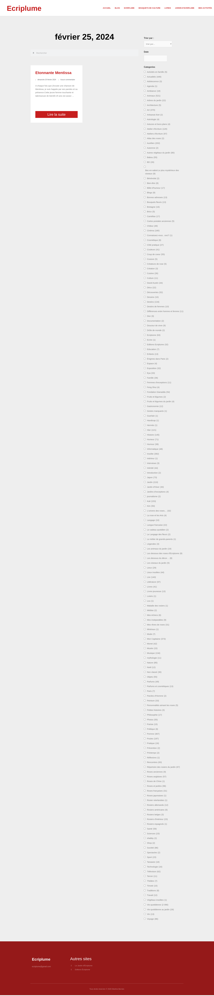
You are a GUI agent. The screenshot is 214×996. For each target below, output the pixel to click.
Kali (151, 502)
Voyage (152, 919)
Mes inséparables (156, 620)
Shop (151, 843)
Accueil (107, 8)
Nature (152, 663)
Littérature (153, 582)
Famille (152, 378)
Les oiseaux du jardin (158, 563)
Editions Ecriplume (157, 345)
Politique (152, 729)
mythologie (154, 658)
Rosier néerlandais (157, 801)
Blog (117, 8)
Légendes (153, 544)
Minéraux (153, 630)
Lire (151, 577)
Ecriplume (27, 8)
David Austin (155, 283)
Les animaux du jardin (159, 549)
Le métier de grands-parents (161, 540)
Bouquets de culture (149, 8)
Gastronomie (155, 407)
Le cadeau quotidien (158, 530)
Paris (151, 691)
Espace (152, 364)
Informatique (155, 449)
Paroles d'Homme (156, 696)
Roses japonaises (156, 796)
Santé (152, 829)
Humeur (153, 440)
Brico (151, 212)
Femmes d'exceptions (159, 383)
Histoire (153, 435)
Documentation (155, 321)
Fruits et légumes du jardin (160, 402)
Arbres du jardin (156, 101)
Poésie (152, 725)
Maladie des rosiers (157, 606)
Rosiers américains (157, 810)
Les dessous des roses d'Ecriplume (164, 554)
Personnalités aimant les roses (162, 706)
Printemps (153, 753)
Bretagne (153, 207)
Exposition (154, 369)
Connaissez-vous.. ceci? (159, 236)
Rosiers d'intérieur (157, 820)
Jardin (152, 483)
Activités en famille (157, 72)
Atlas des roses (155, 139)
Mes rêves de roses (158, 625)
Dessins (153, 297)
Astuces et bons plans (158, 124)
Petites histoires (156, 710)
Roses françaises (157, 791)
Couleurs (153, 250)
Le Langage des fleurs (158, 535)
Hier (151, 430)
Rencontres (154, 763)
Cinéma (153, 231)
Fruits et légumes (156, 397)
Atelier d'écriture (157, 129)
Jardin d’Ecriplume (184, 8)
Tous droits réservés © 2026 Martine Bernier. (106, 990)
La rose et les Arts (157, 516)
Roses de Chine (156, 782)
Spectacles (153, 853)
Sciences (153, 834)
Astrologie (153, 120)
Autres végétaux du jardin (161, 153)
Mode (151, 634)
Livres (167, 8)
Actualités (154, 77)
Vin (150, 914)
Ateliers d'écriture (157, 134)
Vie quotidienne (157, 905)
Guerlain (152, 416)
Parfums (153, 682)
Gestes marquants (157, 411)
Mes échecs (154, 615)
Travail (152, 896)
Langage (153, 521)
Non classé (154, 672)
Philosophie (154, 715)
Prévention (153, 748)
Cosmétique (154, 240)
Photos (152, 720)
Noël (151, 668)
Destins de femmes (158, 307)
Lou (150, 601)
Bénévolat (153, 179)
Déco (151, 288)
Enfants (152, 354)
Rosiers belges (155, 815)
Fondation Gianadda (158, 392)
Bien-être (152, 184)
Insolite (153, 454)
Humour (153, 445)
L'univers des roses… (159, 511)
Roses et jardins (156, 786)
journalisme (154, 497)
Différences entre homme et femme (165, 312)
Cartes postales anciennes (160, 221)
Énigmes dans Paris (157, 359)
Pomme (153, 734)
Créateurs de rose (157, 264)
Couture (152, 259)
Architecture (154, 106)
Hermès (152, 426)
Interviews (153, 464)
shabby (152, 839)
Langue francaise (157, 525)
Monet (152, 644)
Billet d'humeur (156, 188)
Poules (153, 739)
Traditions (153, 891)
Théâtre (152, 881)
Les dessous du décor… (159, 558)
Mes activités (205, 8)
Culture (152, 278)
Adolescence (154, 82)
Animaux (153, 96)
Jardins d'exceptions (158, 492)
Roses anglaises (156, 777)
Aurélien (153, 143)
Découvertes (155, 293)
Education (153, 350)
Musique (153, 653)
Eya (151, 373)
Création (152, 269)
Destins (153, 302)
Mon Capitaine (156, 639)
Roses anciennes (156, 772)
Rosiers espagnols (157, 824)
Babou (152, 158)
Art (151, 110)
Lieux (151, 568)
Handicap (153, 421)
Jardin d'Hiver (155, 487)
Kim (151, 506)
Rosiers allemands (157, 805)
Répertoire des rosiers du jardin (163, 767)
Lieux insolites (155, 573)
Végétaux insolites (157, 900)
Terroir (152, 877)
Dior (150, 316)
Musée (152, 649)
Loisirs (151, 596)
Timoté (152, 886)
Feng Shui (153, 388)
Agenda (152, 87)
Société (152, 848)
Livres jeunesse (156, 592)
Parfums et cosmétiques (160, 687)
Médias (152, 611)
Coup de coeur (156, 255)
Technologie (154, 867)
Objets (152, 677)
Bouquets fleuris (156, 203)
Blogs (151, 193)
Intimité (152, 468)
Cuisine (152, 274)
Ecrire (151, 340)
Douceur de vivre (156, 326)
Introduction (154, 473)
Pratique (153, 744)
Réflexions (153, 758)
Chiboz (152, 226)
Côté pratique (155, 245)
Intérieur (152, 459)
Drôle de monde (156, 331)
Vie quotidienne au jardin (160, 910)
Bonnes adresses (157, 198)
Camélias (153, 217)
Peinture (153, 701)
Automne (152, 148)
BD (150, 162)
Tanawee (153, 862)
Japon (152, 478)
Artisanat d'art (155, 115)
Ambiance (153, 91)
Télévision (153, 872)
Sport (151, 858)
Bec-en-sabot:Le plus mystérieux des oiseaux (162, 173)
